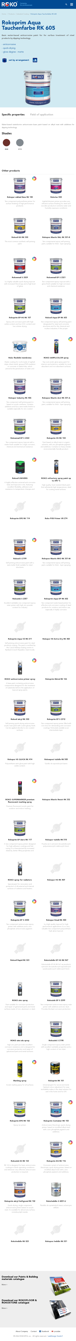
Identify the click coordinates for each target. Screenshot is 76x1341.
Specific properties (13, 114)
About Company (22, 1331)
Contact (34, 1331)
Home (4, 14)
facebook (45, 1331)
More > (4, 1285)
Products (11, 14)
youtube (57, 1331)
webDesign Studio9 (55, 1336)
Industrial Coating (23, 14)
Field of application (42, 114)
